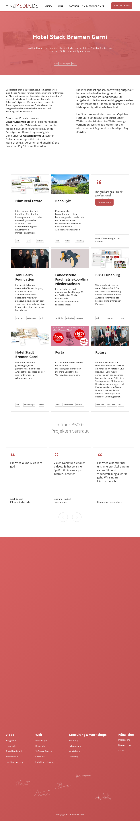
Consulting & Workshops (86, 5)
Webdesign (41, 749)
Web (60, 5)
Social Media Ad (14, 759)
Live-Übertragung (15, 770)
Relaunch (40, 754)
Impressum (124, 748)
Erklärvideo (11, 754)
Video (48, 5)
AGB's (121, 759)
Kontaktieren (121, 5)
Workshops (74, 759)
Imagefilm (11, 749)
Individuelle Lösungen (46, 770)
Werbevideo (12, 765)
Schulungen (75, 754)
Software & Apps (43, 759)
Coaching (73, 765)
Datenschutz (124, 753)
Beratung (73, 749)
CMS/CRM (40, 765)
